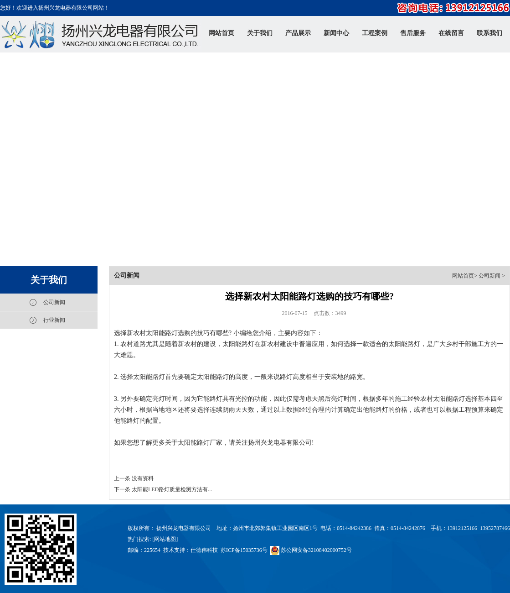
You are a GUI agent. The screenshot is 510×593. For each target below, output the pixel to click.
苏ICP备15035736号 (244, 550)
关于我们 (49, 280)
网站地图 (165, 539)
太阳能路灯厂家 (200, 442)
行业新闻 (54, 320)
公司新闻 (54, 302)
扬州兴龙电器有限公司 (280, 442)
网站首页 (463, 276)
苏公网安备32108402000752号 (311, 550)
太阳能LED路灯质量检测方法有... (172, 489)
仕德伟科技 (204, 550)
